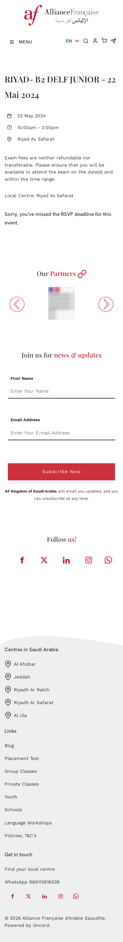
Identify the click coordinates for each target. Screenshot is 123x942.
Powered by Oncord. (28, 925)
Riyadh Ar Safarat (29, 702)
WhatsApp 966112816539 (32, 882)
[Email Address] (61, 433)
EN (69, 40)
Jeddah (18, 676)
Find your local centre (30, 869)
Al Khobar (20, 663)
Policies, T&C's (20, 835)
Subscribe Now (61, 471)
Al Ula (16, 715)
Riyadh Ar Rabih (27, 689)
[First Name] (61, 391)
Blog (9, 745)
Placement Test (22, 758)
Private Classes (22, 784)
